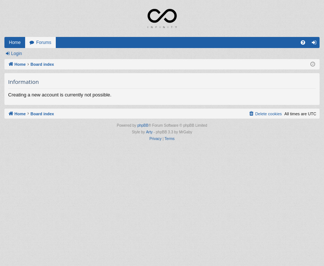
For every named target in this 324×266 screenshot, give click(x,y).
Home (15, 42)
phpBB (143, 125)
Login (16, 53)
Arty (149, 132)
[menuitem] (302, 42)
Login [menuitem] (316, 44)
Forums (43, 42)
